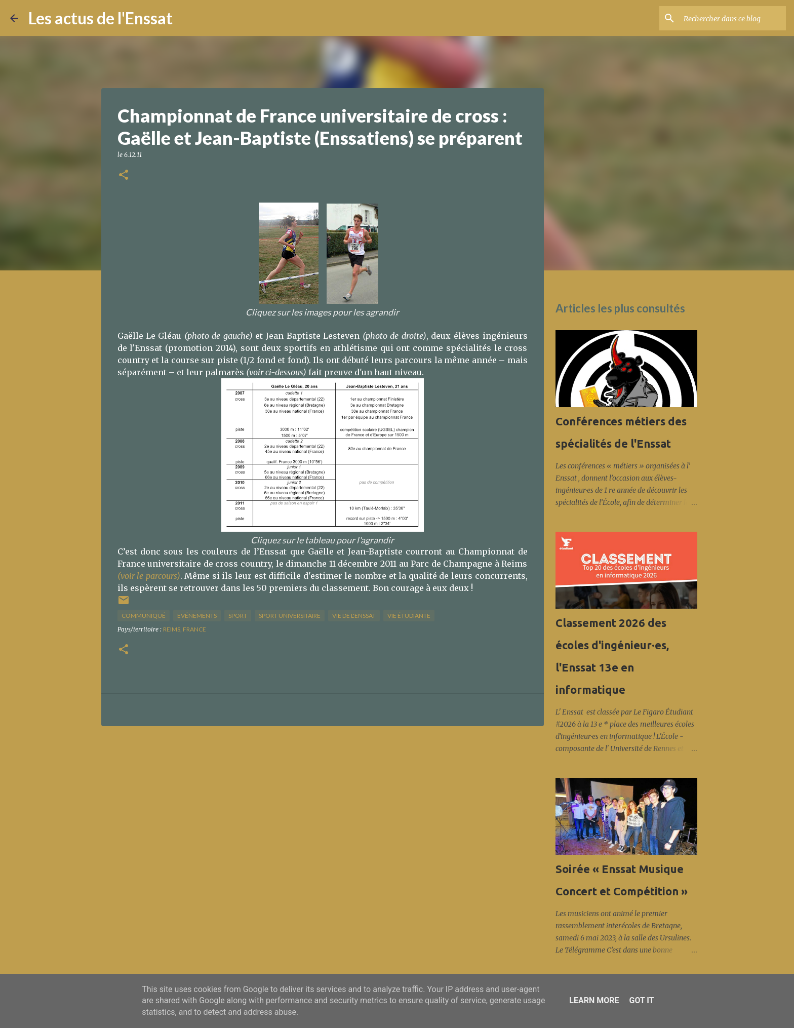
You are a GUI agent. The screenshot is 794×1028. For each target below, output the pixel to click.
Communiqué (144, 615)
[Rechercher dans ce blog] (733, 18)
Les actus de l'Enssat (100, 18)
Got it (641, 1000)
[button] (123, 175)
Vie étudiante (408, 615)
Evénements (197, 615)
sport (237, 615)
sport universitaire (290, 615)
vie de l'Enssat (354, 615)
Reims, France (184, 629)
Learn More (594, 1000)
